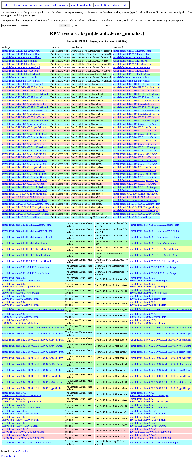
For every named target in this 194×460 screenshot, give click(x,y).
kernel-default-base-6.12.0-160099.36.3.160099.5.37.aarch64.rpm (148, 279)
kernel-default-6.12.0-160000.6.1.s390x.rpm (134, 170)
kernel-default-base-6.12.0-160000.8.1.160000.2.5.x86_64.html (32, 364)
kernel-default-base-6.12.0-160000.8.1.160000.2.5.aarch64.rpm (160, 352)
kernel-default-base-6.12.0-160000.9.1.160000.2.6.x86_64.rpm (160, 345)
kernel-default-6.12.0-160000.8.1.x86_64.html (24, 147)
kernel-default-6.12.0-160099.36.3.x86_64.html (25, 94)
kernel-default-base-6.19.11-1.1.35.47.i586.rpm (153, 243)
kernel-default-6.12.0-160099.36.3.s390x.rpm (135, 90)
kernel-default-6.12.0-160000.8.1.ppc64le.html (24, 140)
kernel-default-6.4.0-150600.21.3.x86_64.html (24, 200)
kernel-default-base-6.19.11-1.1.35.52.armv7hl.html (27, 237)
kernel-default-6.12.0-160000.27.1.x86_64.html (25, 107)
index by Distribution (39, 5)
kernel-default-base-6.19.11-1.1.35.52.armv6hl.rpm (154, 231)
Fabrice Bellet (8, 456)
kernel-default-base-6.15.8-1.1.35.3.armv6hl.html (26, 267)
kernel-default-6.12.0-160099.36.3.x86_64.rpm (135, 94)
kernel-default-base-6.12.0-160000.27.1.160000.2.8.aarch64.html (20, 297)
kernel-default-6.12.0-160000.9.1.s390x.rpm (134, 130)
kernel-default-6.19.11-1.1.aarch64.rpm (132, 50)
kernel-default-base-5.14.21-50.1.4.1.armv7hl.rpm (154, 442)
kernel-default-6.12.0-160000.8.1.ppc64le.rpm (135, 140)
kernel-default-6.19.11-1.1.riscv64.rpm (131, 67)
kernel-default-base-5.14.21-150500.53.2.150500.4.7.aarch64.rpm (148, 412)
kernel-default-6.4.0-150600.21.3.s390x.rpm (134, 197)
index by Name (102, 5)
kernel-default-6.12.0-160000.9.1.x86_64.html (24, 134)
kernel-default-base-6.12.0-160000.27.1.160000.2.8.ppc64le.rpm (148, 303)
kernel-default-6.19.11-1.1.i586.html (19, 60)
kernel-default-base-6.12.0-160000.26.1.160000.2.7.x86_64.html (33, 327)
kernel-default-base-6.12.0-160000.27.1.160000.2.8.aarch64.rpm (148, 297)
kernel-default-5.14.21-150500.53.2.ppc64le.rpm (136, 207)
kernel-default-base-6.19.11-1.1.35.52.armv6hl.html (27, 231)
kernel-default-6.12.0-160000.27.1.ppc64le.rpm (136, 100)
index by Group (19, 5)
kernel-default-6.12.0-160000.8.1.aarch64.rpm (135, 137)
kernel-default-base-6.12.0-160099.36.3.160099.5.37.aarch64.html (21, 279)
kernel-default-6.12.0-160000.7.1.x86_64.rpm (135, 160)
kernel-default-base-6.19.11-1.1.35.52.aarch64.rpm (154, 224)
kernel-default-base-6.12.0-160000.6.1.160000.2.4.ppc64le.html (33, 376)
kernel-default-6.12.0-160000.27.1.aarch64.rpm (136, 97)
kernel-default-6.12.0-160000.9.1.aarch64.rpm (135, 124)
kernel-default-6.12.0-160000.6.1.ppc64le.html (24, 167)
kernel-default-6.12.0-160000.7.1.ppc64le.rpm (135, 154)
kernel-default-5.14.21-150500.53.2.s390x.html (25, 210)
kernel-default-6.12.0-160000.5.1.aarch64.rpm (135, 177)
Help (125, 5)
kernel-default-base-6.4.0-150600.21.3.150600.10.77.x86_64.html (21, 406)
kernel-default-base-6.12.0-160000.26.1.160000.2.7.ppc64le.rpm (148, 321)
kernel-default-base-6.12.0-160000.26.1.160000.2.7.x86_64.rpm (161, 327)
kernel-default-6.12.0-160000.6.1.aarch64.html (24, 164)
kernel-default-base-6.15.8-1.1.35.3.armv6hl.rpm (153, 267)
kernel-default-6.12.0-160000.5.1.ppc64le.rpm (135, 180)
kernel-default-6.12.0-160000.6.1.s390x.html (23, 170)
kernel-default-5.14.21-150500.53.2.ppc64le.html (25, 207)
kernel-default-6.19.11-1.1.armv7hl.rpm (132, 57)
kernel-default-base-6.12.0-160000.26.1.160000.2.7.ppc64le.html (20, 321)
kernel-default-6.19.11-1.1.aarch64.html (21, 50)
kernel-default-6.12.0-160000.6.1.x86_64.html (24, 174)
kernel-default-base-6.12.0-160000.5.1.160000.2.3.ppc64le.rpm (160, 388)
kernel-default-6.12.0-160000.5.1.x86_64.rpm (135, 187)
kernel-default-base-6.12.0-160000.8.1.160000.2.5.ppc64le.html (33, 358)
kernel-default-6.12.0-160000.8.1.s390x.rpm (134, 144)
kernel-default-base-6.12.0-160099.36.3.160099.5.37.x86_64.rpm (148, 291)
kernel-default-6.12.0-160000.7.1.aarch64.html (24, 150)
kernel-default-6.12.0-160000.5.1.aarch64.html (24, 177)
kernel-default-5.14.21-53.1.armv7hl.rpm (132, 217)
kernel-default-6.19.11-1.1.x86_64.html (21, 74)
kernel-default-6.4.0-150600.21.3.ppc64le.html (24, 193)
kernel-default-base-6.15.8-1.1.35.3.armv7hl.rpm (153, 273)
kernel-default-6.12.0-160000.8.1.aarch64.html (24, 137)
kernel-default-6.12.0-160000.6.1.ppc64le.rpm (135, 167)
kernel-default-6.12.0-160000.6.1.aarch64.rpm (135, 164)
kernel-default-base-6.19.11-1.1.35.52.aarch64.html (27, 224)
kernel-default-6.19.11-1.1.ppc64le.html (21, 64)
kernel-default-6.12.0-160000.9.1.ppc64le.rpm (135, 127)
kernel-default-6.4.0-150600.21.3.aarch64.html (24, 190)
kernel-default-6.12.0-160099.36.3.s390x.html (24, 90)
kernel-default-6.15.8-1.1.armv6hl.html (21, 77)
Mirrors (116, 5)
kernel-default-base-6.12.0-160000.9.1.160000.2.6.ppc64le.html (33, 339)
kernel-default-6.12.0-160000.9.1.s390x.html (23, 130)
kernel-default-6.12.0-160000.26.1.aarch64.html (25, 110)
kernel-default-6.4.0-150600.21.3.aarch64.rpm (135, 190)
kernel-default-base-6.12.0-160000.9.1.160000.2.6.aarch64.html (33, 333)
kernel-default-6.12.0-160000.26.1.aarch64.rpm (136, 110)
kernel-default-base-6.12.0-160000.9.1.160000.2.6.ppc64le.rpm (160, 339)
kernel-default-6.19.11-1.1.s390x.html (20, 70)
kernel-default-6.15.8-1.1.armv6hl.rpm (131, 77)
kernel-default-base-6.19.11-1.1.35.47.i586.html (25, 243)
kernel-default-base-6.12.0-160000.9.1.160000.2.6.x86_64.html (32, 345)
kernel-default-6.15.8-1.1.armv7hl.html (21, 80)
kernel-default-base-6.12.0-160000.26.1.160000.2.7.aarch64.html (20, 315)
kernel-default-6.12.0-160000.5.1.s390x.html (23, 184)
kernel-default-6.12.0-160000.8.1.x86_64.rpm (135, 147)
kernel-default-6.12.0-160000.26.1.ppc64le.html (25, 114)
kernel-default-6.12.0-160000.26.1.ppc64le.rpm (136, 114)
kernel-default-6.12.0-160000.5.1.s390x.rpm (134, 184)
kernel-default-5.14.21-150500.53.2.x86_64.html (25, 213)
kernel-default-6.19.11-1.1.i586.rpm (130, 60)
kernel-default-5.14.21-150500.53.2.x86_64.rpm (136, 213)
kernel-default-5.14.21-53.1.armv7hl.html (22, 217)
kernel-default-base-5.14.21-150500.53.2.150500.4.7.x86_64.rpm (148, 424)
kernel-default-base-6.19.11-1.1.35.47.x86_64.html (26, 255)
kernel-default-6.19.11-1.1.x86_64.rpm (131, 74)
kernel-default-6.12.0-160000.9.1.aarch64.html (24, 124)
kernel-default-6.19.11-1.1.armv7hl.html (21, 57)
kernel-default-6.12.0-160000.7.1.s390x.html (23, 157)
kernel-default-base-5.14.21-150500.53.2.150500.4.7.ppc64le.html (20, 418)
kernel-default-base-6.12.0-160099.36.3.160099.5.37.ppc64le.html (21, 285)
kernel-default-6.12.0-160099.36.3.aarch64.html (25, 84)
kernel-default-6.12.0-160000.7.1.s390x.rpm (134, 157)
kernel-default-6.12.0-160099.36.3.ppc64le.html (25, 87)
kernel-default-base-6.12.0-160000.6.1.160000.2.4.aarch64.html (33, 370)
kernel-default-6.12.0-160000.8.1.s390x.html (23, 144)
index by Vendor (61, 5)
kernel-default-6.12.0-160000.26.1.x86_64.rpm (135, 120)
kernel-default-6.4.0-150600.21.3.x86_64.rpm (135, 200)
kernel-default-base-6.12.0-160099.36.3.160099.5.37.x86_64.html (20, 291)
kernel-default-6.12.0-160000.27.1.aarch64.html (25, 97)
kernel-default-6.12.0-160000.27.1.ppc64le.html (25, 100)
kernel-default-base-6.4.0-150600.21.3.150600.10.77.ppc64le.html (21, 400)
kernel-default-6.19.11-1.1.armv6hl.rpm (132, 54)
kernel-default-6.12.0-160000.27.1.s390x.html (24, 104)
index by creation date (82, 5)
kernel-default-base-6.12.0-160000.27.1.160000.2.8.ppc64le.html (20, 303)
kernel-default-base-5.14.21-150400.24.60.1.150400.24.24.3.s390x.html (23, 430)
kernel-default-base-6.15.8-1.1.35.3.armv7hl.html (26, 273)
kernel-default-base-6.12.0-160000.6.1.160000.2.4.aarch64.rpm (160, 370)
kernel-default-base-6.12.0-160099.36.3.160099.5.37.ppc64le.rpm (148, 285)
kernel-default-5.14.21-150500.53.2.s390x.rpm (135, 210)
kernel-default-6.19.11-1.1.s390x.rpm (131, 70)
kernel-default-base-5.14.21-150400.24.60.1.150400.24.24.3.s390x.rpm (150, 430)
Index (6, 5)
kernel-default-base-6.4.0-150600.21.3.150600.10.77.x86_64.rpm (149, 406)
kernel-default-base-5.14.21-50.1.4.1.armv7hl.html (26, 442)
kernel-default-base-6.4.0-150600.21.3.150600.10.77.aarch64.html (21, 394)
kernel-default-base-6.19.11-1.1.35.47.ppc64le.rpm (154, 249)
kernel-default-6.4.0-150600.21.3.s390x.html (23, 197)
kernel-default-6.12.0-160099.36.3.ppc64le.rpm (136, 87)
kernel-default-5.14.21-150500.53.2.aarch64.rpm (136, 203)
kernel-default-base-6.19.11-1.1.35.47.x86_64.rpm (154, 255)
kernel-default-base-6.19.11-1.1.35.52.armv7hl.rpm (154, 237)
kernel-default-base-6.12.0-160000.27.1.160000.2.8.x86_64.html (33, 309)
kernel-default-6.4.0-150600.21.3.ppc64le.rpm (135, 193)
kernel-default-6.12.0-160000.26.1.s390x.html (24, 117)
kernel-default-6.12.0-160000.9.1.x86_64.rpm (135, 134)
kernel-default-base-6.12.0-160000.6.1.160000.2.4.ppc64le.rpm (160, 376)
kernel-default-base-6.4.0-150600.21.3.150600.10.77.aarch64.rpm (149, 394)
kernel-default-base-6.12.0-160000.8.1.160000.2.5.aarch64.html (33, 352)
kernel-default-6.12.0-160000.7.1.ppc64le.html (24, 154)
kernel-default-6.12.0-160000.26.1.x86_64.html (25, 120)
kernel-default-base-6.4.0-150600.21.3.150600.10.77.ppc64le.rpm (149, 400)
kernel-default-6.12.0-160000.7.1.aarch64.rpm (135, 150)
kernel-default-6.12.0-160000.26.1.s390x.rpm (135, 117)
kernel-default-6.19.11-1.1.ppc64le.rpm (132, 64)
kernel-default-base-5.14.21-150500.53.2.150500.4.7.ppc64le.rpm (148, 418)
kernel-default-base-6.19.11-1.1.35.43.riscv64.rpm (154, 261)
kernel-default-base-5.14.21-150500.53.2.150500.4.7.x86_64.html (20, 424)
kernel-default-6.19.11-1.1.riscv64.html (21, 67)
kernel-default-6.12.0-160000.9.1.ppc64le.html (24, 127)
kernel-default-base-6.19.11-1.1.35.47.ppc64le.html (27, 249)
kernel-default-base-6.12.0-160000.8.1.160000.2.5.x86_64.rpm (160, 364)
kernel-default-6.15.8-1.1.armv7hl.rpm (131, 80)
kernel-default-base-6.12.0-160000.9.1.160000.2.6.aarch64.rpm (160, 333)
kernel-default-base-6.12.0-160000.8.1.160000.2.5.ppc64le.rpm (160, 358)
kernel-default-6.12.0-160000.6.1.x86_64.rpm (135, 174)
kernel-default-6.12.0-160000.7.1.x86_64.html (24, 160)
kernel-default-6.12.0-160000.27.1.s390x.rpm (135, 104)
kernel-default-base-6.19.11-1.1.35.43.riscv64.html (26, 261)
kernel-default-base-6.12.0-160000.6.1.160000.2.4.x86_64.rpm (160, 382)
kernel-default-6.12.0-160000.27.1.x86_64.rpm (135, 107)
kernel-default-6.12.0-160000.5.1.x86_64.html (24, 187)
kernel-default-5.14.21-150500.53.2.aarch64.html (25, 203)
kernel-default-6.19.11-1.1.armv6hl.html (21, 54)
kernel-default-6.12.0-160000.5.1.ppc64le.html (24, 180)
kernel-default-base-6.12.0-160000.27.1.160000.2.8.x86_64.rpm (161, 309)
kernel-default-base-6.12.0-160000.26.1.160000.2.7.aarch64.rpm (148, 315)
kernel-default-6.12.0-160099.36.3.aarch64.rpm (136, 84)
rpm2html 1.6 (21, 451)
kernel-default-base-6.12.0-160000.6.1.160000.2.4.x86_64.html (32, 382)
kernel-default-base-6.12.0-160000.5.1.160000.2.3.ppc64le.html (33, 388)
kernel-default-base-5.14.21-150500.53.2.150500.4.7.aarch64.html (20, 412)
